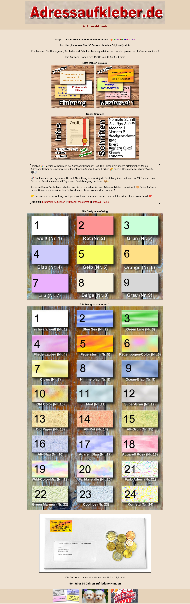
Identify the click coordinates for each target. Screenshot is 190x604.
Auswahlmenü (96, 26)
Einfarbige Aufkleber (53, 202)
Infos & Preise (101, 202)
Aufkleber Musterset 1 (79, 202)
